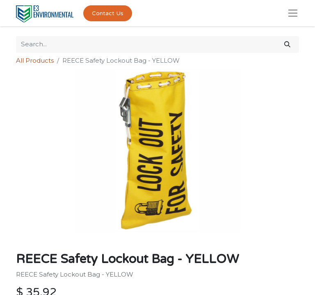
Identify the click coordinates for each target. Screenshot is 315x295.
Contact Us (107, 13)
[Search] (287, 44)
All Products (35, 60)
